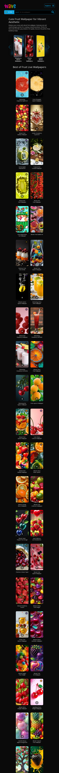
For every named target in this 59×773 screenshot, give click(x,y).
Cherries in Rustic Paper (22, 572)
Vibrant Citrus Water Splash (36, 471)
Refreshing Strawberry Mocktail (37, 336)
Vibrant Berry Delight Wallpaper (22, 707)
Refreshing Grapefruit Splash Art (22, 100)
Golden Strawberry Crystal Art (37, 133)
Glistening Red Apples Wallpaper (22, 403)
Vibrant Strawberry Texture (22, 606)
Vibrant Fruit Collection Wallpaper (36, 505)
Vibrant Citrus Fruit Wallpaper (37, 370)
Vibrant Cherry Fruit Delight (37, 606)
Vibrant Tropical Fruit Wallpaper (37, 741)
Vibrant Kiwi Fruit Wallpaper (22, 201)
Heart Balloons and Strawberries (36, 539)
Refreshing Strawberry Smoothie (22, 370)
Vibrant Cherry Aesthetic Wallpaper (37, 640)
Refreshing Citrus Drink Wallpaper (36, 302)
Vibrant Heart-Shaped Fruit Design (22, 539)
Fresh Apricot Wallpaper (37, 403)
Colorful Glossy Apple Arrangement (22, 741)
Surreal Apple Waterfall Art (22, 167)
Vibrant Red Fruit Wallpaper (37, 201)
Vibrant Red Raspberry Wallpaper (22, 336)
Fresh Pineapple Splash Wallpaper (36, 100)
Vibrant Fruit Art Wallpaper (36, 674)
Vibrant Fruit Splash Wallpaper (36, 268)
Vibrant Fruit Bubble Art (37, 234)
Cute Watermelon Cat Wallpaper (22, 235)
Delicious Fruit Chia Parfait (22, 268)
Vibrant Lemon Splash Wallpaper (22, 302)
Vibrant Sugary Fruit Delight (22, 674)
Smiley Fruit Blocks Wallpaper (22, 640)
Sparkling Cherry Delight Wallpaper (37, 707)
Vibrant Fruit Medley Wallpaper (22, 133)
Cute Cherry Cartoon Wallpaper (37, 437)
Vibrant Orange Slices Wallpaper (22, 505)
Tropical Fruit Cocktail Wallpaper (37, 167)
